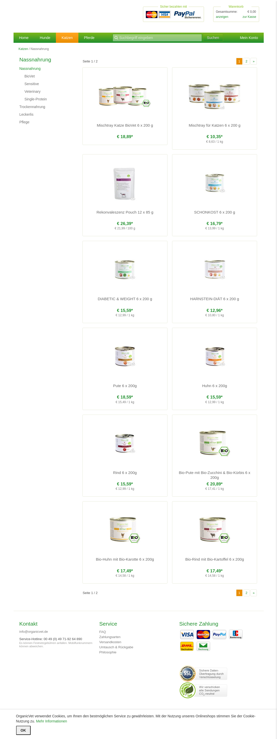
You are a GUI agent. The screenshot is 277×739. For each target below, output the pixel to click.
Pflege (24, 122)
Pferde (89, 38)
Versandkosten (110, 642)
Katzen (67, 38)
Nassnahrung (30, 69)
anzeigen (222, 17)
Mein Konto (249, 38)
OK (23, 730)
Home (24, 38)
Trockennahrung (32, 107)
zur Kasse (249, 17)
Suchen (213, 38)
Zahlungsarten (110, 637)
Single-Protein (36, 99)
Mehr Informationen (51, 721)
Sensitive (32, 84)
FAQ (102, 632)
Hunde (45, 38)
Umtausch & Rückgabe (116, 647)
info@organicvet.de (33, 632)
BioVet (30, 76)
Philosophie (107, 652)
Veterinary (33, 91)
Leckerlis (26, 114)
